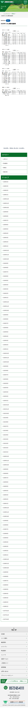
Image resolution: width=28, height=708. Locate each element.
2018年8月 (5, 576)
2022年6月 (5, 379)
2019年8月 (5, 525)
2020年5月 (5, 486)
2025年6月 (5, 224)
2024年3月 (5, 289)
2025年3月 (5, 237)
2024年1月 (5, 297)
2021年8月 (5, 422)
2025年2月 (5, 241)
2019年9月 (5, 520)
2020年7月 (5, 477)
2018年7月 (5, 580)
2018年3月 (5, 597)
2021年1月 (5, 452)
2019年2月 (5, 550)
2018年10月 (6, 567)
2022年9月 (5, 366)
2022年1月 (5, 400)
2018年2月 (5, 602)
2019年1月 (5, 555)
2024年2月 (5, 293)
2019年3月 (5, 546)
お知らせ (5, 159)
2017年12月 (6, 610)
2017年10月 (6, 619)
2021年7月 (5, 426)
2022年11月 (6, 357)
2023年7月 (5, 323)
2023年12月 (6, 302)
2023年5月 (5, 331)
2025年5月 (5, 229)
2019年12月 (6, 507)
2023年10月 (6, 310)
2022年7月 (5, 374)
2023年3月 (5, 340)
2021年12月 (6, 404)
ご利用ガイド (4, 663)
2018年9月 (5, 572)
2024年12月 (6, 250)
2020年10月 (6, 464)
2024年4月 (5, 284)
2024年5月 (5, 280)
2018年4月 (5, 593)
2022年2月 (5, 396)
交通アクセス (4, 659)
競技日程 (5, 171)
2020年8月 (5, 473)
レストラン (4, 646)
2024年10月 (6, 259)
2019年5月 (5, 537)
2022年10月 (6, 362)
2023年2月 (5, 344)
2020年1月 (5, 503)
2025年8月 (5, 216)
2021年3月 (5, 443)
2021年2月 (5, 447)
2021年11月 (6, 409)
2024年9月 (5, 263)
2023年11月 (6, 306)
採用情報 (3, 667)
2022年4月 (5, 387)
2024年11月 (6, 254)
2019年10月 (6, 516)
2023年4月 (5, 336)
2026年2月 (5, 190)
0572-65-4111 (16, 687)
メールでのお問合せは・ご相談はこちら (17, 681)
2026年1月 (5, 194)
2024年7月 (5, 271)
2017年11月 (6, 615)
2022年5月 (5, 383)
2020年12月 (6, 456)
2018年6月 (5, 585)
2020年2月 (5, 499)
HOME (3, 634)
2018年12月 (6, 559)
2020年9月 (5, 469)
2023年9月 (5, 314)
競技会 (8, 20)
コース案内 (4, 638)
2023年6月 (5, 327)
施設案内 (3, 642)
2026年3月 (5, 186)
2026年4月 (5, 181)
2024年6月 (5, 276)
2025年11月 (6, 203)
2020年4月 (5, 490)
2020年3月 (5, 494)
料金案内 (5, 163)
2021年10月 (6, 413)
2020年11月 (6, 460)
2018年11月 (6, 563)
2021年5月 (5, 434)
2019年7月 (5, 529)
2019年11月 (6, 512)
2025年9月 (5, 211)
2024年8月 (5, 267)
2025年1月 (5, 246)
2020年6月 (5, 482)
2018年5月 (5, 589)
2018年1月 (5, 606)
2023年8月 (5, 319)
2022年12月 (6, 353)
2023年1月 (5, 349)
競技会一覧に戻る (14, 148)
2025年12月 (6, 199)
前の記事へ (6, 148)
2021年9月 (5, 417)
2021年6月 (5, 430)
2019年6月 (5, 533)
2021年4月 (5, 439)
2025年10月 (6, 207)
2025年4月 (5, 233)
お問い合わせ (4, 671)
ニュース (3, 654)
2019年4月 (5, 542)
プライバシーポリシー (7, 675)
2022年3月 (5, 392)
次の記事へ (21, 148)
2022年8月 (5, 370)
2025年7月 (5, 220)
